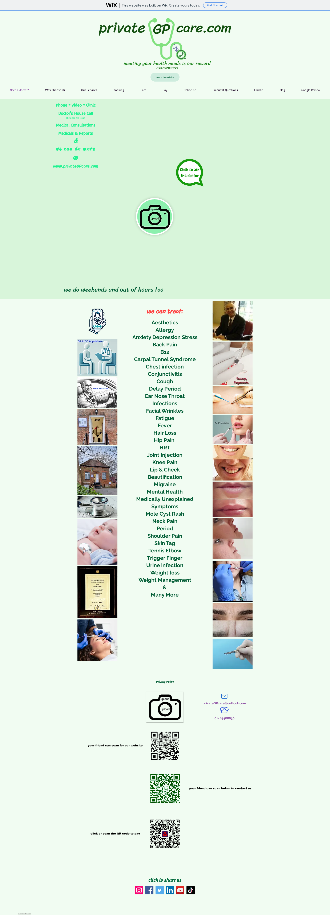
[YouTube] (180, 890)
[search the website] (165, 77)
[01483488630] (224, 718)
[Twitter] (160, 890)
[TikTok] (190, 890)
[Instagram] (139, 890)
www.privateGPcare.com (75, 166)
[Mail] (224, 696)
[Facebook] (149, 890)
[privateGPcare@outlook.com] (224, 703)
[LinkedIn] (170, 890)
